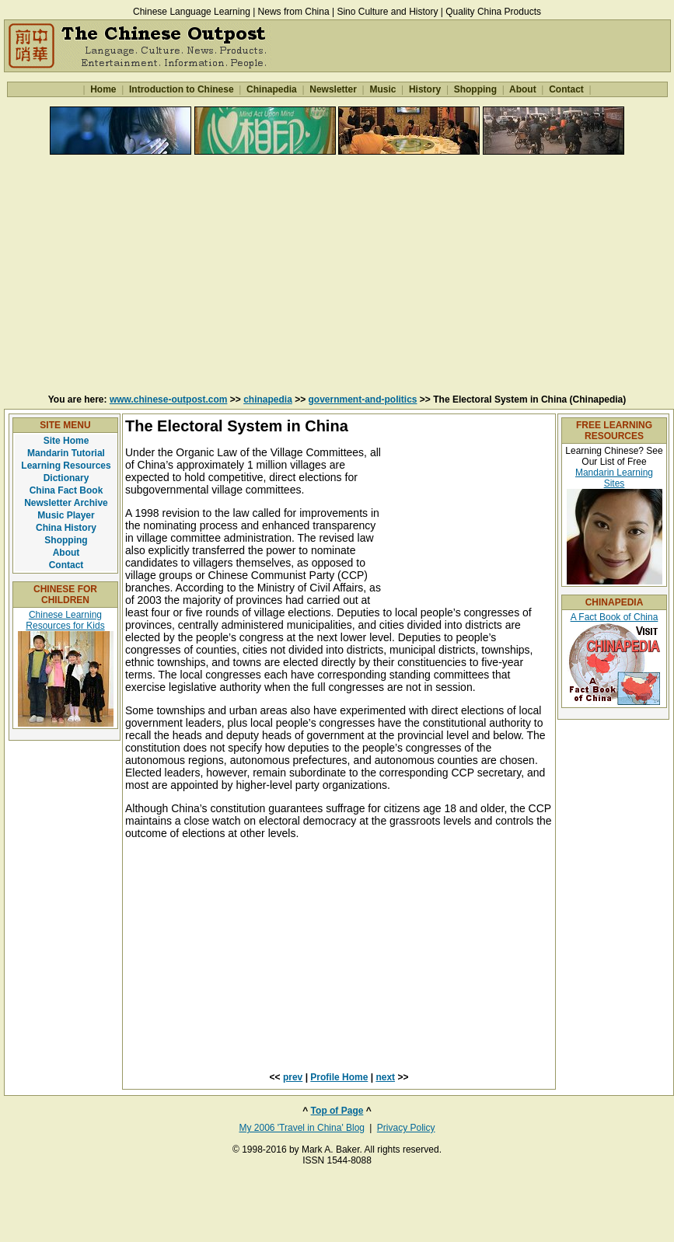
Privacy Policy (406, 1127)
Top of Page (337, 1110)
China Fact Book (66, 490)
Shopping (475, 89)
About (523, 89)
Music (383, 89)
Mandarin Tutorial (66, 453)
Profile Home (339, 1077)
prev (292, 1077)
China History (66, 527)
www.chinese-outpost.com (169, 399)
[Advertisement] (337, 273)
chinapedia (267, 399)
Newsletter (333, 89)
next (385, 1077)
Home (103, 89)
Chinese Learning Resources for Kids (65, 620)
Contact (566, 89)
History (425, 89)
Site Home (66, 440)
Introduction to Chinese (181, 89)
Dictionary (66, 478)
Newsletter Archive (66, 502)
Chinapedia (271, 89)
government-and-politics (363, 399)
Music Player (65, 515)
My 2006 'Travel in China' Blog (302, 1127)
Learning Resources (65, 465)
